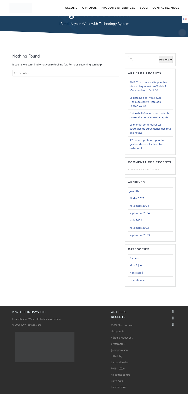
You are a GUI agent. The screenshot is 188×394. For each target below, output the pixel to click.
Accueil (71, 7)
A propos (89, 7)
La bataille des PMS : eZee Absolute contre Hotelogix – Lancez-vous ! (147, 102)
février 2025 (137, 198)
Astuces (134, 258)
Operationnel (137, 280)
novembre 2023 (139, 228)
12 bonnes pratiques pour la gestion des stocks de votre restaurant (147, 144)
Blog (144, 7)
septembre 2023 (140, 235)
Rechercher (166, 59)
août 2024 (136, 220)
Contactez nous (165, 7)
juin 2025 (135, 191)
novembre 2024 (139, 206)
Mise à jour (136, 265)
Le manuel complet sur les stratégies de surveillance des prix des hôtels (150, 129)
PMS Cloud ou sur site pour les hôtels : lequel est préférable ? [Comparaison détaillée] (148, 86)
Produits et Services (118, 7)
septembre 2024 (140, 213)
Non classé (136, 273)
